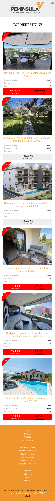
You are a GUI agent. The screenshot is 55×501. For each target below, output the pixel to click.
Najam (27, 477)
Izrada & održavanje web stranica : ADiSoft (27, 493)
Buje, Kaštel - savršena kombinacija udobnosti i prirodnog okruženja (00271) (27, 139)
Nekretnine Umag (27, 447)
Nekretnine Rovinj (27, 457)
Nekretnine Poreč (27, 454)
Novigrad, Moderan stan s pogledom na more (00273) (27, 74)
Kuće (27, 430)
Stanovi (27, 434)
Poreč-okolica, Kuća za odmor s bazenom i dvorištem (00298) (27, 400)
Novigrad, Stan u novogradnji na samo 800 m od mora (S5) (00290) (27, 204)
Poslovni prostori (27, 440)
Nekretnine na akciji (27, 464)
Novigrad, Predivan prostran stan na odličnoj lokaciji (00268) (27, 269)
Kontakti (27, 480)
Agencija (27, 470)
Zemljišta (27, 437)
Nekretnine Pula (27, 460)
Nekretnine (27, 474)
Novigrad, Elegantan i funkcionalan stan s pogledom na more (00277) (27, 335)
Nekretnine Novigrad (27, 450)
